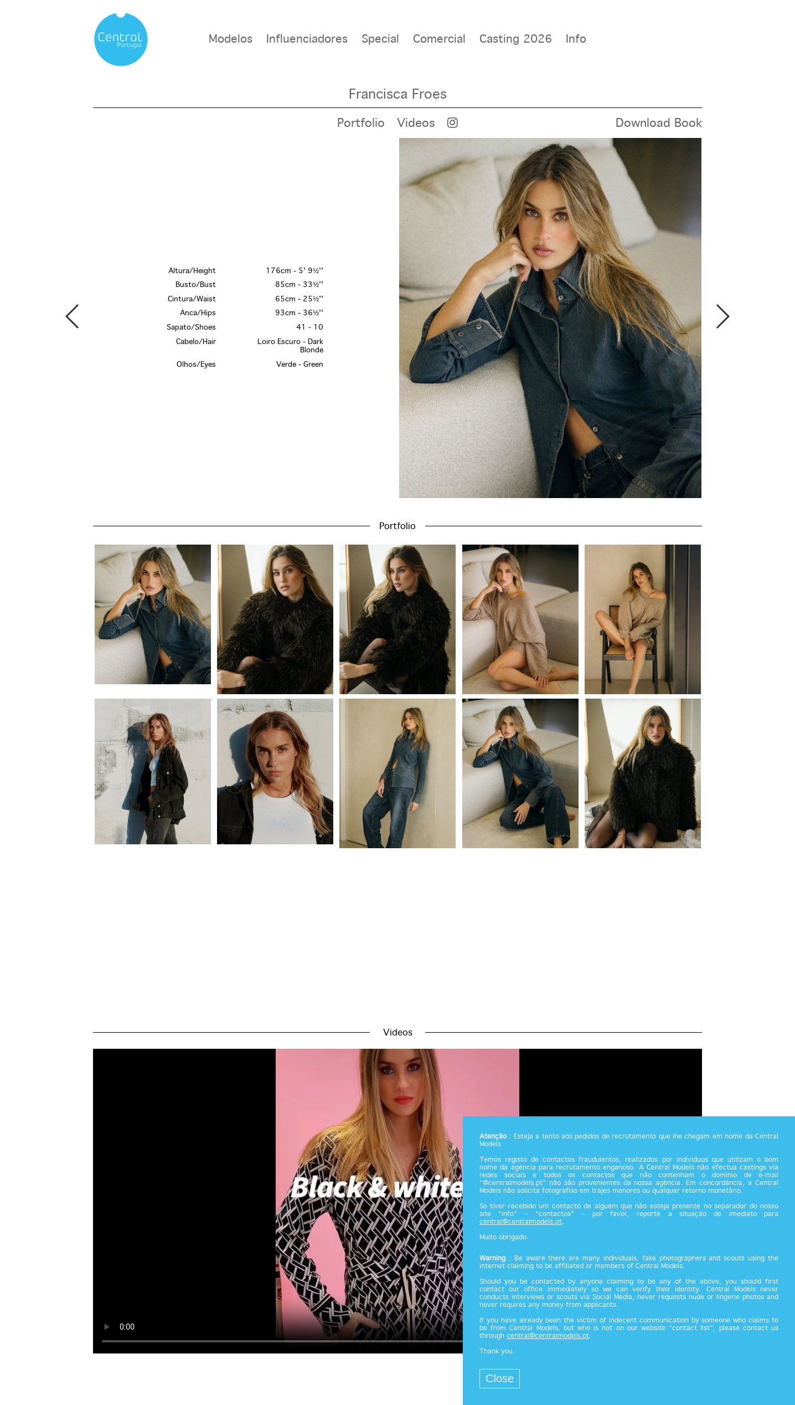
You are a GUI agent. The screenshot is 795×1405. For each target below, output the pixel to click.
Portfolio (361, 123)
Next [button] (722, 316)
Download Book (659, 123)
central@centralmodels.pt (520, 1222)
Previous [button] (72, 316)
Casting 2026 (515, 39)
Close (500, 1378)
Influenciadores (307, 39)
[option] (397, 318)
